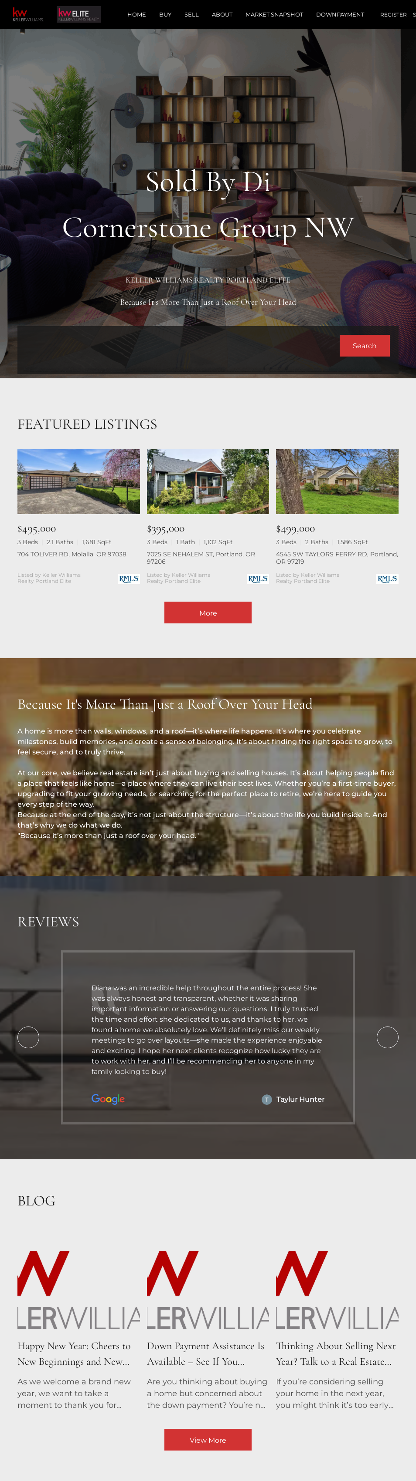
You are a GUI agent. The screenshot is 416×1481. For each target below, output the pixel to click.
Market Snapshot (274, 14)
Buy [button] (165, 14)
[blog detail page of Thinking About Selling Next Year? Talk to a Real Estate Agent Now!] (337, 1320)
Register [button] (393, 14)
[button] (365, 346)
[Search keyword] (183, 346)
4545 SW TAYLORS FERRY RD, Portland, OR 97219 (337, 557)
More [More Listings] (208, 613)
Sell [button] (191, 14)
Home (136, 14)
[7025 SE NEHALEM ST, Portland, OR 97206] (208, 481)
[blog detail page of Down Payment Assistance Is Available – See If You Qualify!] (208, 1320)
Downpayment (340, 14)
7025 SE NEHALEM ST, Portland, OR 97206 (201, 557)
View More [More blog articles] (208, 1440)
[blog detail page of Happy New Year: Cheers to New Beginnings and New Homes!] (78, 1320)
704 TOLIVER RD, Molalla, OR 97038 (71, 554)
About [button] (222, 14)
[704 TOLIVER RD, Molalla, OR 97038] (78, 481)
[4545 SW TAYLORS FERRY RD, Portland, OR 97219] (337, 481)
